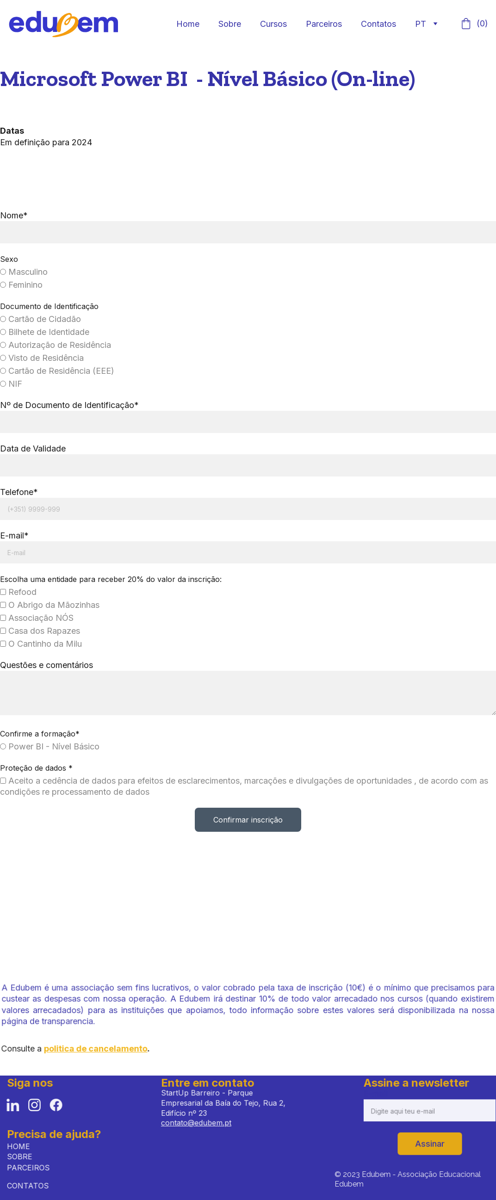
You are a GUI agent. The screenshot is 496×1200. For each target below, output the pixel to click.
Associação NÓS (37, 617)
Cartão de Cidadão (41, 320)
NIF (12, 384)
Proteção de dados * (37, 767)
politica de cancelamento (99, 1048)
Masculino (25, 273)
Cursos (273, 24)
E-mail (377, 1095)
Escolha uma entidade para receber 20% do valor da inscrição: (111, 578)
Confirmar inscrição (247, 818)
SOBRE (22, 1156)
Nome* (15, 217)
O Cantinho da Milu (41, 643)
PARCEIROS (30, 1167)
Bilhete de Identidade (45, 333)
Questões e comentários (47, 664)
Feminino (22, 286)
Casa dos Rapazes (41, 630)
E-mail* (15, 535)
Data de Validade (33, 449)
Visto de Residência (42, 358)
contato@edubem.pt (197, 1122)
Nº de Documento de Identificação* (70, 405)
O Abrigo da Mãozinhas (50, 604)
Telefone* (20, 492)
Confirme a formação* (40, 732)
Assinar (429, 1143)
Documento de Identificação (50, 307)
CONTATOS (30, 1185)
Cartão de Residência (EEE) (58, 371)
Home (187, 24)
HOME (22, 1146)
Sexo (10, 260)
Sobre (229, 24)
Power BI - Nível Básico (50, 745)
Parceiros (324, 24)
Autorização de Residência (56, 346)
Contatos (378, 24)
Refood (19, 591)
